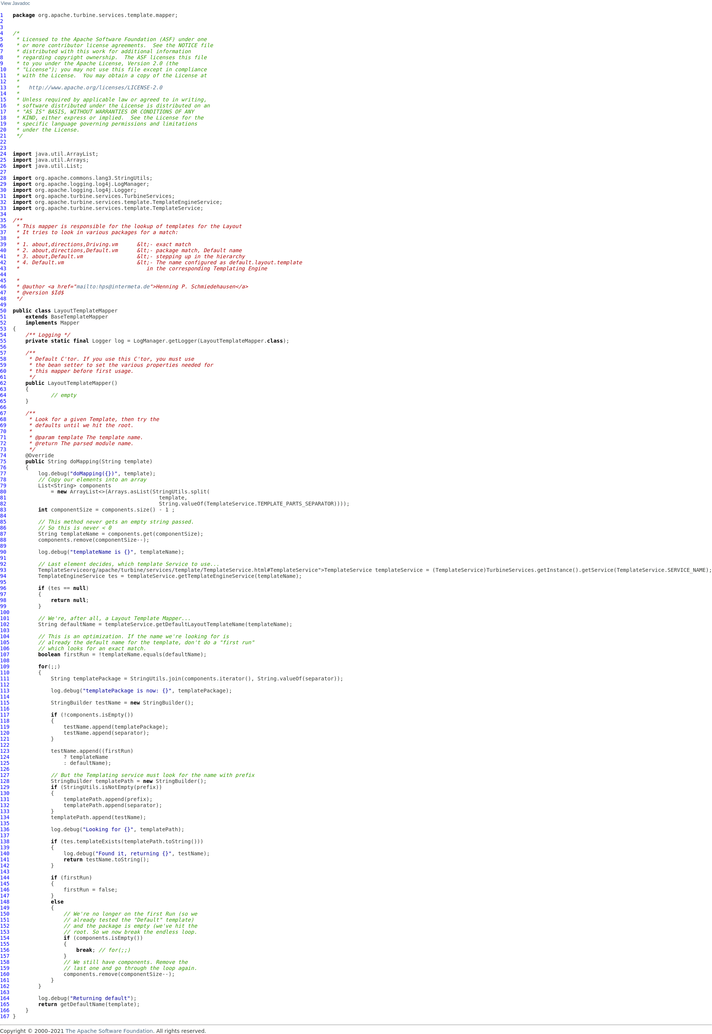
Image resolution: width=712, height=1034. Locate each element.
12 (3, 81)
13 (3, 87)
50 (3, 311)
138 (4, 841)
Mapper (70, 323)
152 (4, 926)
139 (4, 847)
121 (4, 739)
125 (4, 763)
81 (3, 498)
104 (4, 636)
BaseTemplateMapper (79, 317)
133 (4, 811)
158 (4, 962)
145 (4, 884)
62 (3, 383)
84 (3, 516)
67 (3, 413)
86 (3, 528)
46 (3, 286)
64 (3, 395)
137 (4, 835)
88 (3, 540)
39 (3, 244)
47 (3, 293)
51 (3, 317)
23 (3, 148)
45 (3, 280)
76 (3, 467)
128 (4, 781)
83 (3, 510)
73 (3, 449)
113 (4, 691)
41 (3, 256)
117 (4, 715)
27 (3, 172)
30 (3, 190)
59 (3, 365)
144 (4, 878)
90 (3, 552)
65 (3, 401)
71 (3, 437)
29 (3, 184)
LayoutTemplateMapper (86, 311)
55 (3, 341)
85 (3, 522)
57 (3, 353)
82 (3, 504)
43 (3, 268)
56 (3, 347)
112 (4, 685)
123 (4, 751)
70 (3, 431)
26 (3, 166)
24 (3, 154)
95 (3, 582)
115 (4, 703)
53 (3, 329)
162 (4, 986)
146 (4, 890)
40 (3, 250)
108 (4, 660)
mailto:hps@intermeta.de (112, 286)
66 (3, 407)
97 (3, 594)
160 (4, 974)
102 (4, 624)
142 (4, 865)
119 (4, 727)
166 (4, 1010)
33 (3, 208)
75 (3, 461)
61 (3, 377)
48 (3, 299)
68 (3, 419)
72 (3, 443)
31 (3, 196)
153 (4, 932)
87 (3, 534)
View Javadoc (15, 3)
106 (4, 648)
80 (3, 492)
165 (4, 1004)
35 (3, 220)
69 (3, 425)
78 (3, 479)
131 (4, 799)
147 (4, 896)
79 (3, 486)
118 (4, 721)
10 (3, 69)
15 (3, 100)
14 (3, 93)
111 (4, 679)
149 (4, 908)
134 (4, 817)
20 (3, 130)
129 (4, 787)
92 (3, 564)
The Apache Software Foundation (109, 1031)
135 (4, 823)
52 (3, 323)
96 (3, 588)
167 (4, 1016)
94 (3, 576)
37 (3, 232)
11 (3, 75)
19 (3, 124)
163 (4, 992)
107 (4, 654)
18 (3, 118)
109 (4, 666)
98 (3, 600)
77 (3, 473)
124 (4, 757)
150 (4, 914)
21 (3, 136)
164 (4, 998)
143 (4, 872)
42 (3, 262)
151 (4, 920)
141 (4, 859)
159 (4, 968)
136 (4, 829)
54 (3, 335)
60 (3, 371)
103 (4, 630)
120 (4, 733)
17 (3, 112)
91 (3, 558)
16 (3, 106)
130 (4, 793)
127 (4, 775)
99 (3, 606)
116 (4, 709)
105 (4, 642)
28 (3, 178)
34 (3, 214)
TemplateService (62, 570)
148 (4, 902)
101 (4, 618)
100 (4, 612)
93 (3, 570)
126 (4, 769)
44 (3, 274)
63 (3, 389)
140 (4, 853)
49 (3, 305)
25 (3, 160)
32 (3, 202)
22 (3, 142)
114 (4, 697)
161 (4, 980)
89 (3, 546)
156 (4, 950)
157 (4, 956)
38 (3, 238)
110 (4, 672)
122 (4, 745)
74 (3, 455)
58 (3, 359)
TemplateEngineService (71, 576)
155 (4, 944)
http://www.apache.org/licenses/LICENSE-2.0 (95, 87)
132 (4, 805)
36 (3, 226)
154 (4, 938)
